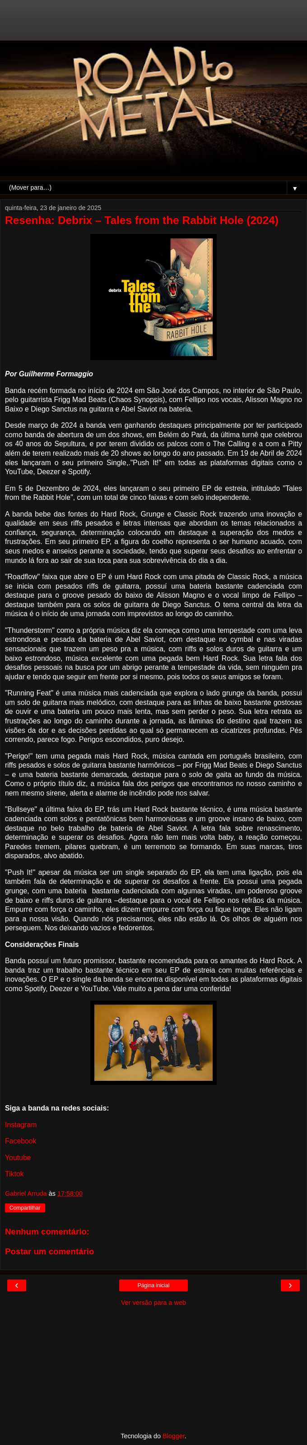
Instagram (21, 1125)
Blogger (174, 1436)
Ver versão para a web (153, 1302)
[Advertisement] (153, 25)
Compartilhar (25, 1208)
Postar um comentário (49, 1251)
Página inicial (154, 1285)
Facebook (21, 1141)
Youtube (18, 1157)
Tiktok (14, 1174)
